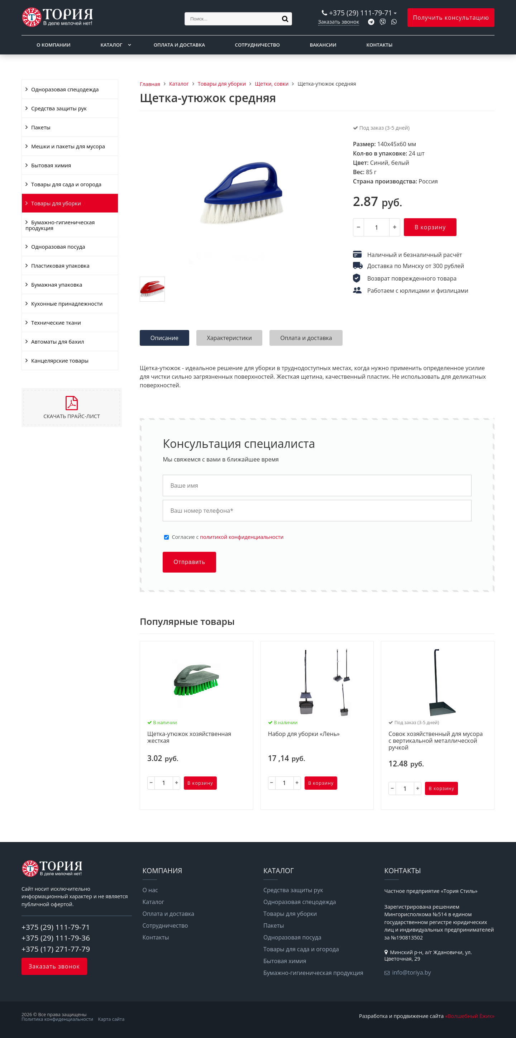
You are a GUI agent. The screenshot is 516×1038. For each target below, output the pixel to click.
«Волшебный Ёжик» (469, 1016)
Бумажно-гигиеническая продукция (60, 225)
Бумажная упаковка (56, 284)
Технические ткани (56, 322)
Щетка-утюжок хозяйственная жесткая (189, 738)
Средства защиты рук (59, 108)
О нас (150, 890)
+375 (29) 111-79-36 (56, 938)
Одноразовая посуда (58, 246)
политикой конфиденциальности (241, 537)
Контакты (380, 45)
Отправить (189, 562)
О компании (54, 45)
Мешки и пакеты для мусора (68, 146)
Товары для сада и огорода (66, 184)
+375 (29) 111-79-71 (360, 13)
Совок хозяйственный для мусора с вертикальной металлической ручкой (435, 741)
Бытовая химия (51, 165)
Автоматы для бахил (57, 341)
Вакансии (323, 45)
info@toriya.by (411, 972)
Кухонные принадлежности (66, 303)
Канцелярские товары (60, 360)
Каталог (111, 45)
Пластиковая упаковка (60, 265)
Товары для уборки (56, 203)
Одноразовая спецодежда (65, 89)
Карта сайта (111, 1019)
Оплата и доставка (179, 45)
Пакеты (41, 127)
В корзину (430, 227)
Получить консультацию (451, 17)
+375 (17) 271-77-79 (56, 949)
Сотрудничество (257, 45)
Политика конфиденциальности (57, 1019)
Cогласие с (227, 537)
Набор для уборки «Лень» (304, 734)
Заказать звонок (338, 21)
